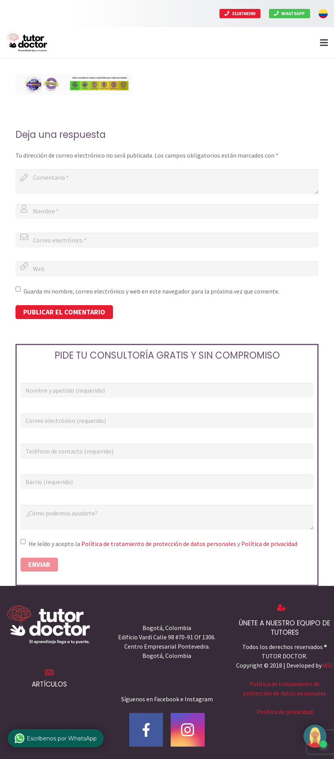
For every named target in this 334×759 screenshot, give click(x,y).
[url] (167, 268)
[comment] (167, 181)
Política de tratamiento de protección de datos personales (158, 544)
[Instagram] (188, 730)
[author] (167, 211)
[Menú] (324, 42)
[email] (167, 240)
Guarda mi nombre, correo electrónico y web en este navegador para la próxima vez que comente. (151, 291)
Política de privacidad (269, 544)
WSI (328, 665)
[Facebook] (146, 730)
